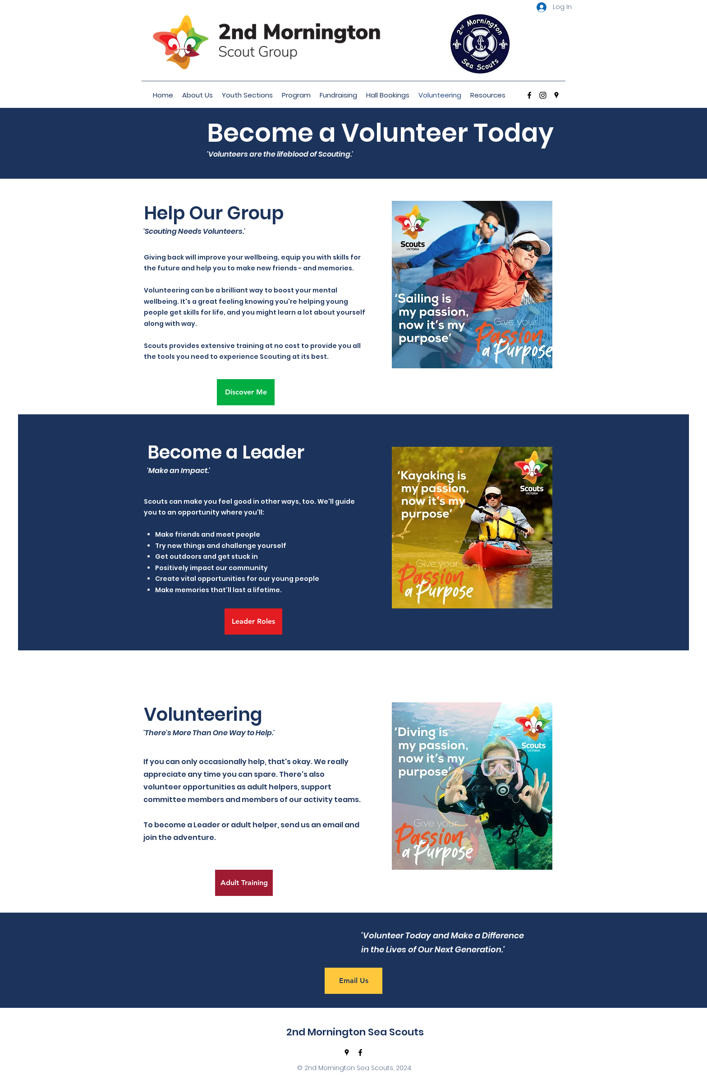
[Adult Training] (244, 883)
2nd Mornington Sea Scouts (355, 1032)
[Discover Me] (246, 392)
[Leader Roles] (253, 621)
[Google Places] (556, 95)
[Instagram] (542, 95)
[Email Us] (353, 981)
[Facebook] (529, 95)
